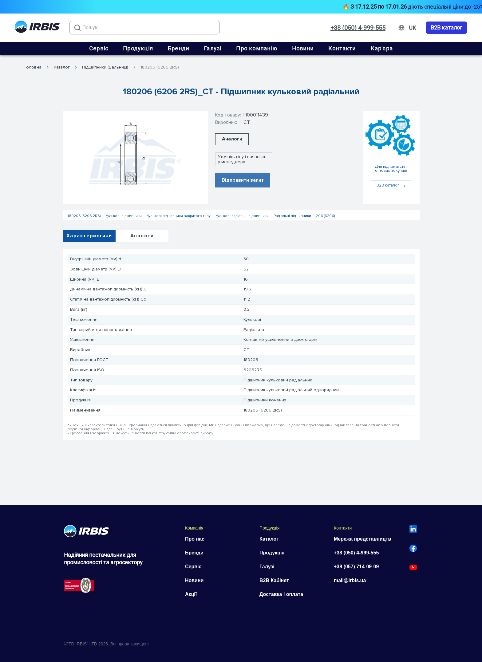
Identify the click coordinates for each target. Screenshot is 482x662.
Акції (191, 594)
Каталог (62, 67)
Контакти (342, 48)
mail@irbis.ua (350, 580)
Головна (33, 67)
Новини (303, 48)
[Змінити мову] (412, 28)
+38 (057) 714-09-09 (356, 566)
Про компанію (256, 48)
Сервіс (98, 48)
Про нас (194, 539)
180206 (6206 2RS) (159, 67)
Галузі (212, 48)
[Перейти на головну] (37, 28)
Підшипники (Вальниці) (105, 67)
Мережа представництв (362, 539)
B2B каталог (446, 28)
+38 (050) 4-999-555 (357, 28)
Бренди (178, 48)
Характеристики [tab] (89, 236)
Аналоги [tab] (142, 236)
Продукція (138, 48)
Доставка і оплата (281, 594)
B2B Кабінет (274, 580)
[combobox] (144, 27)
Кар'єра (382, 48)
